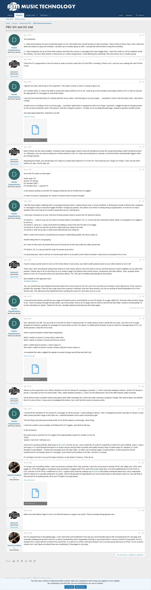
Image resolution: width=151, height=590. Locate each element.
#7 (143, 260)
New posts (9, 19)
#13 (142, 510)
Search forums (20, 19)
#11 (142, 409)
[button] (37, 15)
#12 (142, 462)
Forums (19, 15)
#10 (142, 386)
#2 (143, 59)
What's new (30, 15)
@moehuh (63, 445)
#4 (143, 147)
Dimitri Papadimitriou (15, 30)
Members (44, 15)
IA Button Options (31, 281)
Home (10, 15)
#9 (143, 319)
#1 (143, 35)
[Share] (139, 35)
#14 (142, 533)
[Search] (139, 15)
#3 (143, 82)
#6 (143, 201)
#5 (143, 169)
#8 (143, 296)
